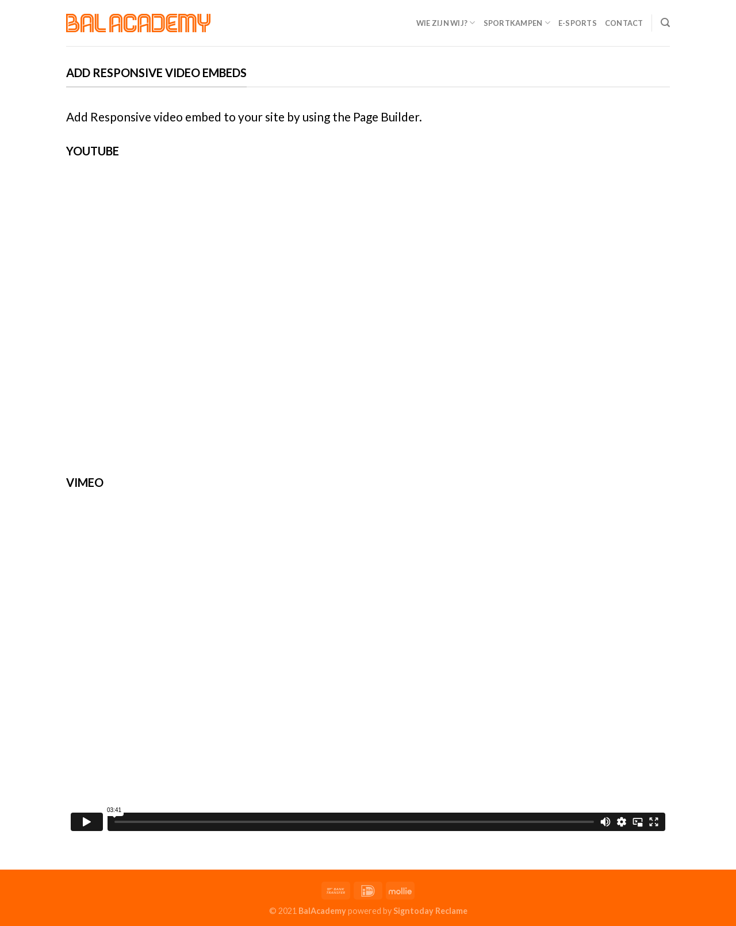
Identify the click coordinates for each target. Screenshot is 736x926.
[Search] (665, 23)
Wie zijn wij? (446, 22)
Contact (624, 23)
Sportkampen (517, 22)
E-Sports (577, 23)
